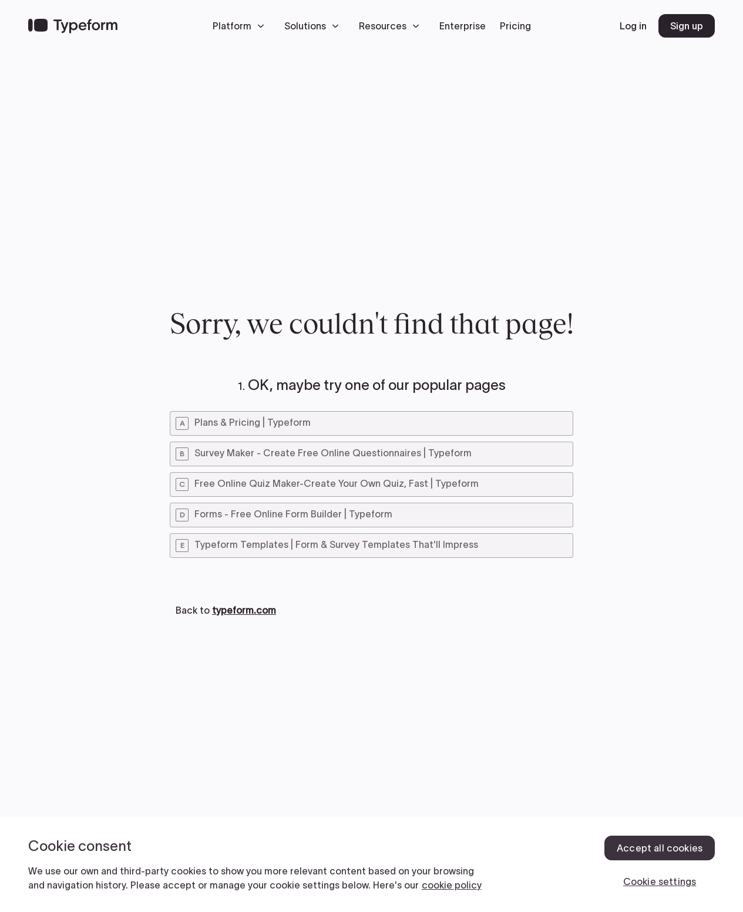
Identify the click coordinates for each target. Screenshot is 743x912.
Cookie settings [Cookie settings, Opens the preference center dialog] (659, 881)
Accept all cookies (659, 848)
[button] (241, 26)
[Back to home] (72, 26)
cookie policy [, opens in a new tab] (452, 885)
